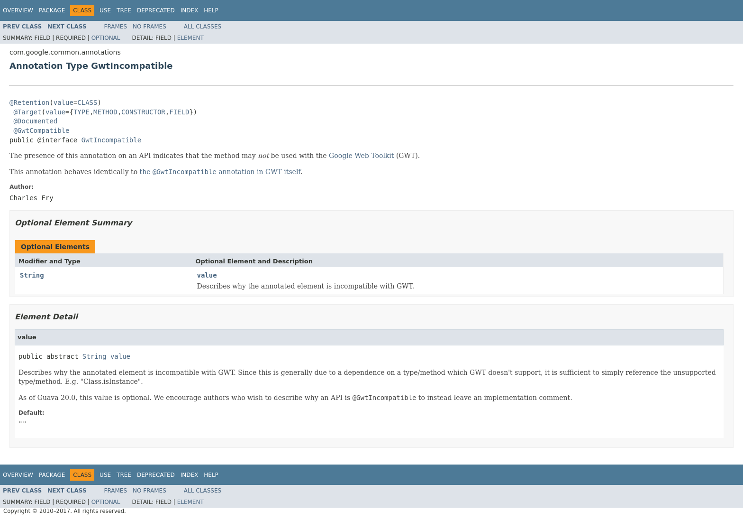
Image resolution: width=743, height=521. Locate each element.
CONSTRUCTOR (143, 112)
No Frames (149, 26)
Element (190, 38)
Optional (105, 38)
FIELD (179, 112)
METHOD (105, 112)
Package (52, 10)
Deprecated (156, 10)
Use (105, 10)
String (32, 275)
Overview (18, 10)
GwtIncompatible (111, 140)
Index (190, 10)
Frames (115, 26)
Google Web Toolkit (361, 155)
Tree (124, 10)
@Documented (35, 121)
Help (211, 10)
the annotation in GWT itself (220, 172)
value (63, 102)
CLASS (87, 102)
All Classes (202, 26)
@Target (27, 112)
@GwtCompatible (41, 130)
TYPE (81, 112)
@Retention (29, 102)
